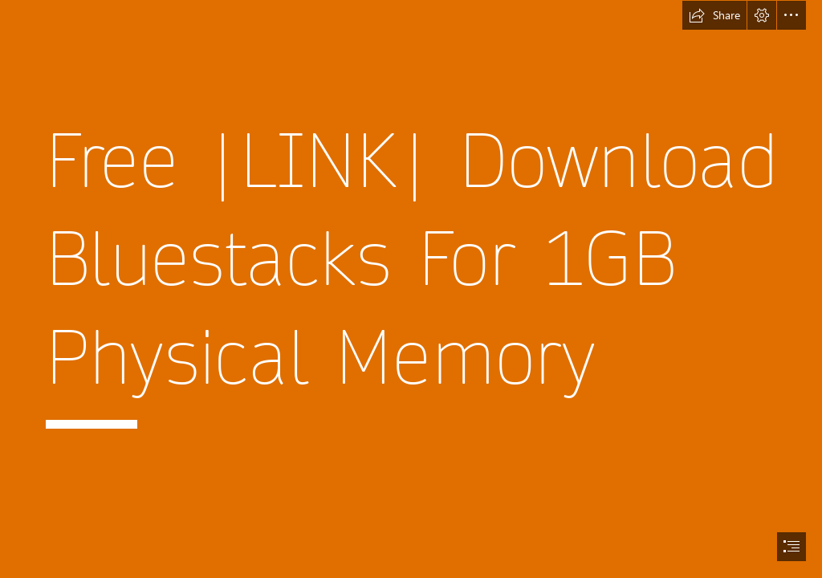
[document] (411, 289)
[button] (714, 15)
